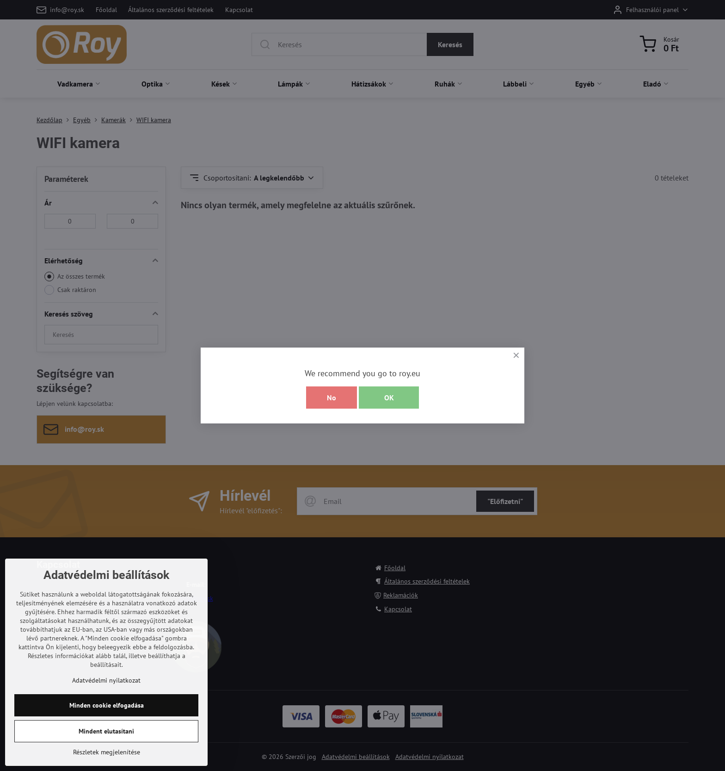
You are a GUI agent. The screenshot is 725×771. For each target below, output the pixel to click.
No (331, 397)
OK (389, 397)
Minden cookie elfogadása (106, 747)
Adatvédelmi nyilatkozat (106, 722)
